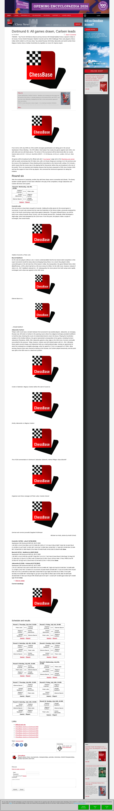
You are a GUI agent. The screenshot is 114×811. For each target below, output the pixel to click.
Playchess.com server (68, 159)
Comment (14, 777)
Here (11, 803)
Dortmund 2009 (19, 741)
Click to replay (20, 580)
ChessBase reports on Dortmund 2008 (26, 726)
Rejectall (95, 807)
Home (16, 15)
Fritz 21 (20, 93)
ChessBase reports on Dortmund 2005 (26, 733)
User (14, 772)
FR (65, 25)
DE (60, 25)
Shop (9, 15)
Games (21, 202)
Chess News (22, 24)
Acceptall (106, 807)
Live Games (46, 159)
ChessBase (21, 755)
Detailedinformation (83, 807)
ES (64, 25)
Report (27, 202)
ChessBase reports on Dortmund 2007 (26, 729)
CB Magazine (36, 15)
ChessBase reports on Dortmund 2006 (26, 731)
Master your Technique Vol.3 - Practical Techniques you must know (96, 748)
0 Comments (73, 34)
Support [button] (56, 15)
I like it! (67, 34)
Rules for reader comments (18, 769)
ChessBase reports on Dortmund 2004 (26, 735)
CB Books (46, 15)
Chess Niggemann (66, 747)
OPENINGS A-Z (25, 15)
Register (25, 776)
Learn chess (66, 15)
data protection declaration (79, 803)
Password (15, 774)
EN (62, 25)
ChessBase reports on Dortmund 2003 (26, 737)
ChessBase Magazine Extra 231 (95, 766)
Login (98, 15)
